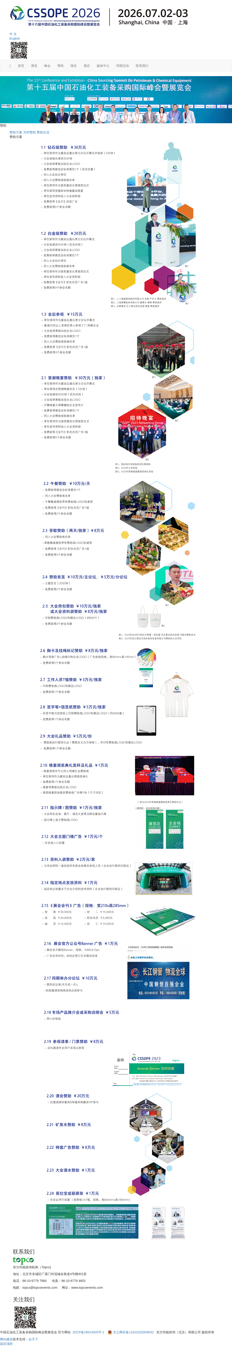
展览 (34, 66)
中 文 (13, 34)
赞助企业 (43, 132)
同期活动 (122, 66)
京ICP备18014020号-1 (88, 1332)
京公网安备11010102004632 (133, 1332)
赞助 (60, 66)
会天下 (33, 1339)
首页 (21, 66)
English (15, 38)
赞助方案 (16, 132)
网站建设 (6, 1339)
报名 (73, 66)
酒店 (87, 66)
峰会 (47, 66)
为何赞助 (29, 132)
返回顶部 (6, 1344)
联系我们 (142, 66)
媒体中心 (103, 66)
